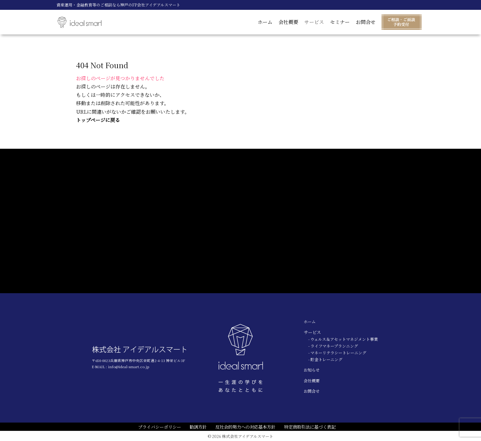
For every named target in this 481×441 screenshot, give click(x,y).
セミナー (340, 22)
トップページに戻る (98, 120)
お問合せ (365, 22)
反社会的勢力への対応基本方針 (245, 426)
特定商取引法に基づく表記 (310, 426)
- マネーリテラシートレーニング (337, 353)
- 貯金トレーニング (325, 359)
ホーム (265, 22)
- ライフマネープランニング (333, 346)
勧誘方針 (198, 426)
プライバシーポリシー (159, 426)
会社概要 (288, 22)
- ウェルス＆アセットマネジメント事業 (343, 339)
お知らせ (312, 370)
